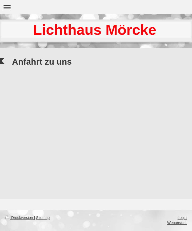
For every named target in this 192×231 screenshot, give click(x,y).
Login (182, 218)
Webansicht (177, 223)
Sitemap (43, 218)
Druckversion (19, 218)
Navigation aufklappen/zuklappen (96, 7)
